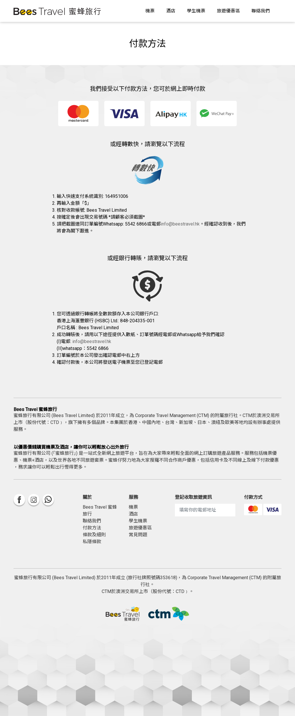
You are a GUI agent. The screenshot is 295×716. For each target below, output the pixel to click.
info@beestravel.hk (180, 224)
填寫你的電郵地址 (197, 510)
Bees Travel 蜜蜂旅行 (100, 510)
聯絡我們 (260, 11)
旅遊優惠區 (228, 11)
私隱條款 (92, 541)
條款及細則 (94, 534)
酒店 (170, 11)
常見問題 (138, 534)
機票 (150, 11)
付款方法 (92, 528)
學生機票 (196, 11)
